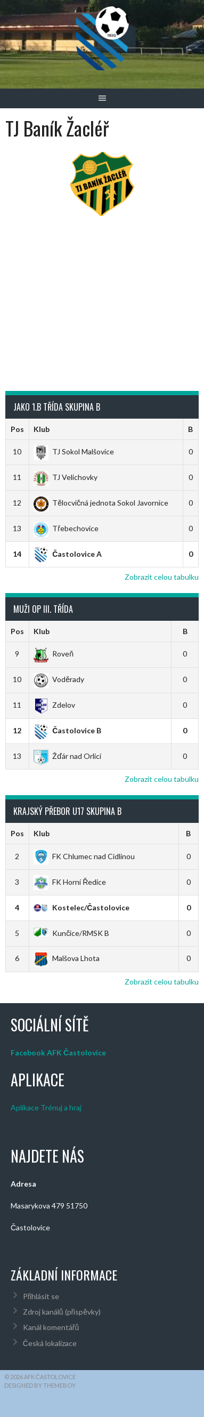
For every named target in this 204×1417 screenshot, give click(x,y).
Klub (42, 429)
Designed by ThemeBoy (40, 1385)
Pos (17, 429)
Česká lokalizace (50, 1343)
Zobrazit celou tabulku (162, 576)
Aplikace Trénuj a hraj (46, 1107)
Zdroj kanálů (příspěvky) (62, 1311)
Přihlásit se (41, 1296)
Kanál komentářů (51, 1327)
